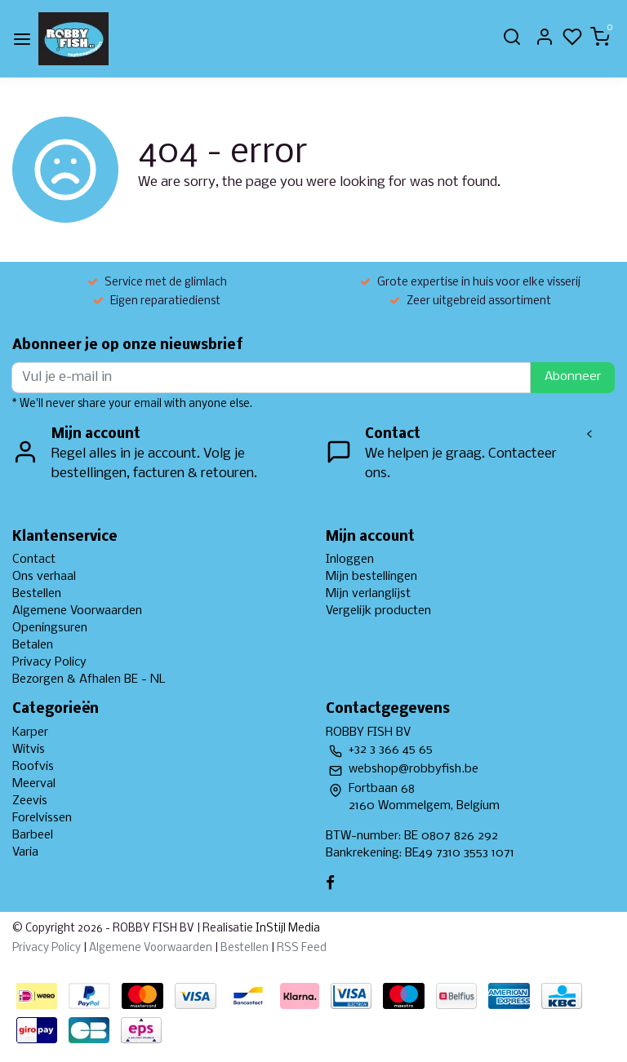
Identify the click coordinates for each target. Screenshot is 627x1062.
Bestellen (36, 593)
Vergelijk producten (378, 610)
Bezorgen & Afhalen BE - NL (89, 679)
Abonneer (573, 376)
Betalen (32, 645)
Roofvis (33, 766)
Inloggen (350, 559)
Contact (34, 559)
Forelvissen (42, 818)
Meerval (34, 783)
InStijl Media (286, 929)
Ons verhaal (44, 576)
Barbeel (32, 835)
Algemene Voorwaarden (77, 610)
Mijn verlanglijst (368, 593)
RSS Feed (302, 948)
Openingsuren (49, 628)
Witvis (28, 749)
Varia (25, 852)
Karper (30, 732)
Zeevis (29, 801)
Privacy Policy (49, 662)
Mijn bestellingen (371, 576)
